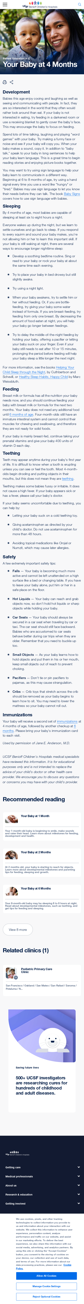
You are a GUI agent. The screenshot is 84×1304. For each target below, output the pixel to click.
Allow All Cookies (46, 1277)
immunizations (67, 721)
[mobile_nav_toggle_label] (5, 4)
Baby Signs (72, 194)
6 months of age (21, 414)
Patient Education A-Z (16, 58)
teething (67, 478)
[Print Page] (5, 82)
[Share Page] (11, 82)
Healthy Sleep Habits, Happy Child (43, 377)
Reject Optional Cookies (46, 1298)
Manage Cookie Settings (47, 1287)
